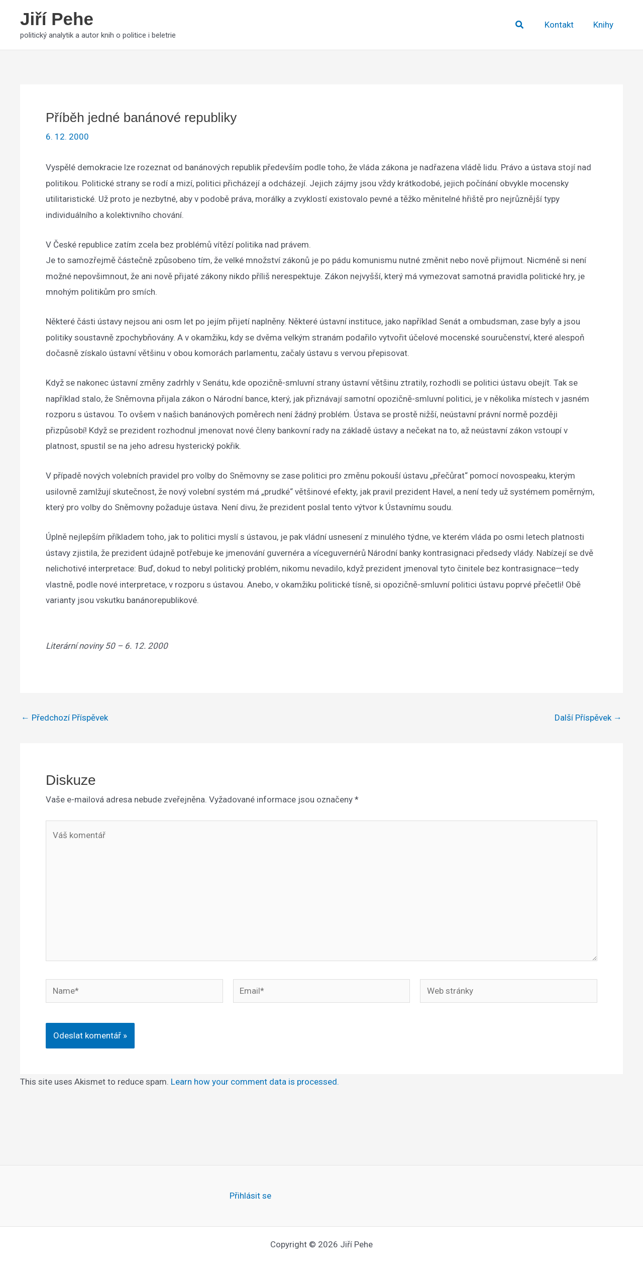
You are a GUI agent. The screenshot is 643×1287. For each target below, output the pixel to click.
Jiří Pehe (56, 19)
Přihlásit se (250, 1196)
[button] (524, 25)
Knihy (604, 25)
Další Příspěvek (588, 718)
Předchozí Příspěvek (64, 718)
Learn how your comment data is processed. (255, 1082)
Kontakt (562, 25)
